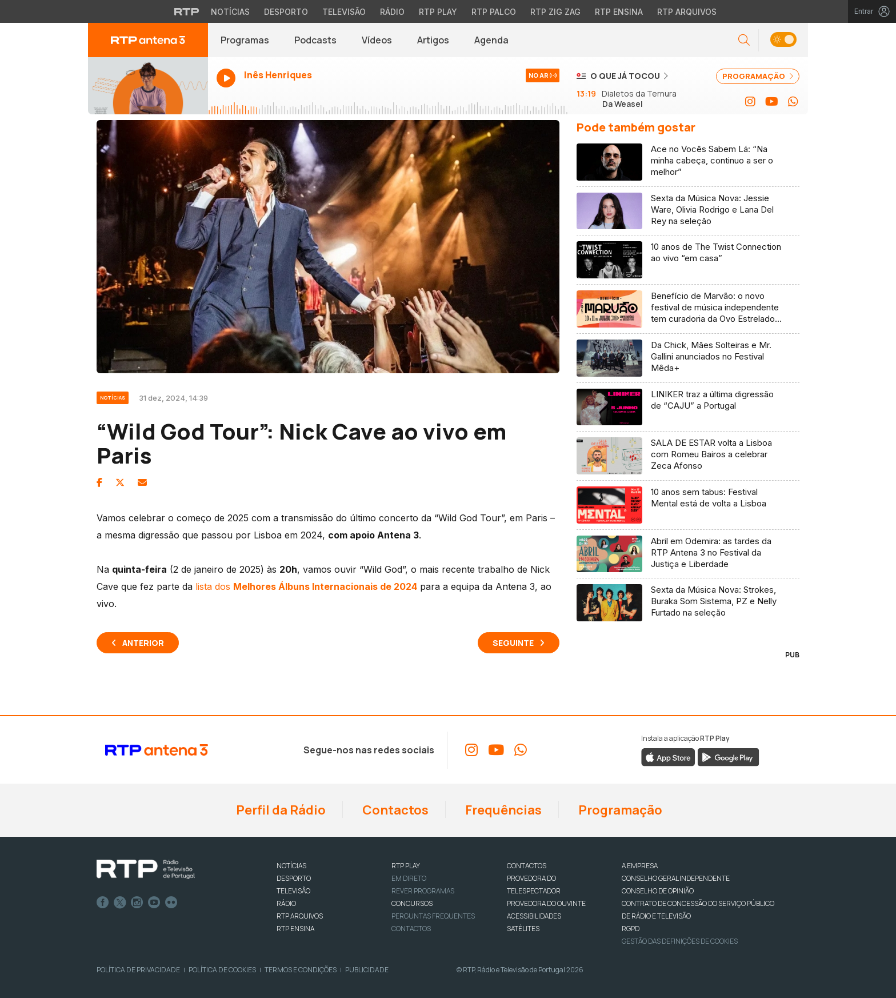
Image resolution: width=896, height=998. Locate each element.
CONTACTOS (526, 866)
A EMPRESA (640, 866)
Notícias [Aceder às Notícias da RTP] (230, 12)
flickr (171, 902)
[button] (744, 40)
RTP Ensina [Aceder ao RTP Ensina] (619, 12)
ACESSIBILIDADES (534, 916)
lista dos (306, 586)
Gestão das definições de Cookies (680, 941)
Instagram (137, 902)
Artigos (433, 40)
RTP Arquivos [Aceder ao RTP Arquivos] (687, 12)
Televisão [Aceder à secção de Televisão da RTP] (344, 12)
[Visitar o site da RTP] (186, 11)
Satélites (523, 928)
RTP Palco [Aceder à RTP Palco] (493, 12)
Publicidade (367, 970)
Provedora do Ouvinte (546, 903)
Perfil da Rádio (280, 810)
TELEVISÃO (293, 891)
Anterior (143, 642)
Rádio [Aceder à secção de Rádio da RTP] (392, 12)
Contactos (394, 810)
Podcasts (315, 40)
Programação (619, 810)
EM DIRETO (408, 878)
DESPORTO (294, 878)
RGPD (630, 928)
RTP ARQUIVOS (300, 916)
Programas (245, 40)
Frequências (502, 810)
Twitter (120, 902)
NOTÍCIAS (291, 866)
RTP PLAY (405, 866)
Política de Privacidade (138, 970)
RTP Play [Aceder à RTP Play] (438, 12)
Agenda (491, 40)
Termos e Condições (301, 970)
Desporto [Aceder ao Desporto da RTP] (286, 12)
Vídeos (377, 40)
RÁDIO (286, 903)
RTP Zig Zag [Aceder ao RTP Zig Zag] (555, 12)
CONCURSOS (412, 903)
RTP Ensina (295, 928)
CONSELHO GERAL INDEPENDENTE (676, 878)
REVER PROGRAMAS (422, 891)
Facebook (103, 902)
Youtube (154, 902)
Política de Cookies (222, 970)
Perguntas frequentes (433, 916)
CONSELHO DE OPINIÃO (658, 891)
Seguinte (513, 642)
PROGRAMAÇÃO (757, 76)
